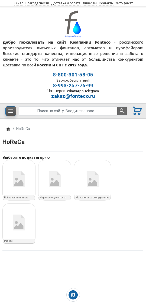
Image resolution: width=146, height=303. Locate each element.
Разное (8, 241)
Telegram (92, 91)
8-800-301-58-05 (73, 75)
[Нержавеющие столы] (54, 179)
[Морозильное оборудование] (92, 179)
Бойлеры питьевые (16, 197)
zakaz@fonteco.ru (73, 96)
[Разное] (19, 222)
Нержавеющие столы (53, 197)
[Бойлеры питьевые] (19, 179)
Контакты (106, 3)
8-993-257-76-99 (73, 85)
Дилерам (90, 3)
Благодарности (37, 3)
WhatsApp (75, 91)
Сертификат (124, 3)
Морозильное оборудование (92, 197)
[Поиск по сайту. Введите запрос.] (68, 111)
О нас (18, 3)
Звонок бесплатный (73, 80)
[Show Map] (73, 294)
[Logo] (73, 23)
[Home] (8, 129)
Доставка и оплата (65, 3)
